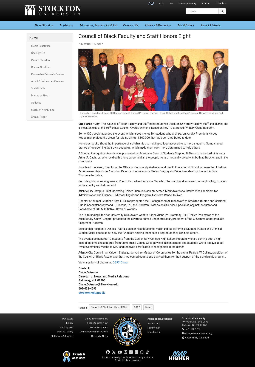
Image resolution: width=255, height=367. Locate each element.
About (44, 25)
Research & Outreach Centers (47, 74)
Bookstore (67, 318)
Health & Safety (65, 331)
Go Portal (151, 2)
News (33, 38)
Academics (66, 25)
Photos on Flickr (40, 95)
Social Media (38, 88)
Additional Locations (160, 318)
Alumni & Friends (210, 25)
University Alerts (99, 336)
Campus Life (130, 25)
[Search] (202, 11)
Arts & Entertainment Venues (47, 81)
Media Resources (40, 46)
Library (69, 323)
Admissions (98, 25)
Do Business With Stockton (94, 331)
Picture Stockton (40, 60)
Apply (161, 3)
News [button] (148, 307)
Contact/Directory (187, 3)
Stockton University (52, 10)
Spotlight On (38, 53)
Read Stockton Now (97, 323)
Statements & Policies (62, 336)
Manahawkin (154, 332)
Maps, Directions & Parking (198, 333)
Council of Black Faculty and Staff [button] (109, 307)
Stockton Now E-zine (42, 109)
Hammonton (154, 327)
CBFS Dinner (120, 262)
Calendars (221, 3)
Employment (66, 327)
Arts (186, 25)
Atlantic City (154, 323)
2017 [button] (137, 307)
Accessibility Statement (197, 337)
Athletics (158, 25)
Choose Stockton (40, 67)
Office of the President (96, 318)
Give (171, 3)
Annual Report (39, 116)
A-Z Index (206, 3)
